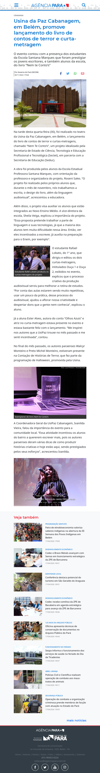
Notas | (44, 754)
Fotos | (52, 754)
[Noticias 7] (55, 502)
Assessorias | (70, 754)
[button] (15, 5)
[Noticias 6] (50, 502)
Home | (19, 754)
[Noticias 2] (40, 502)
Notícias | (27, 754)
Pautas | (36, 754)
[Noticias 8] (60, 502)
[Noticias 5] (45, 502)
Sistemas (81, 754)
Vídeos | (60, 754)
